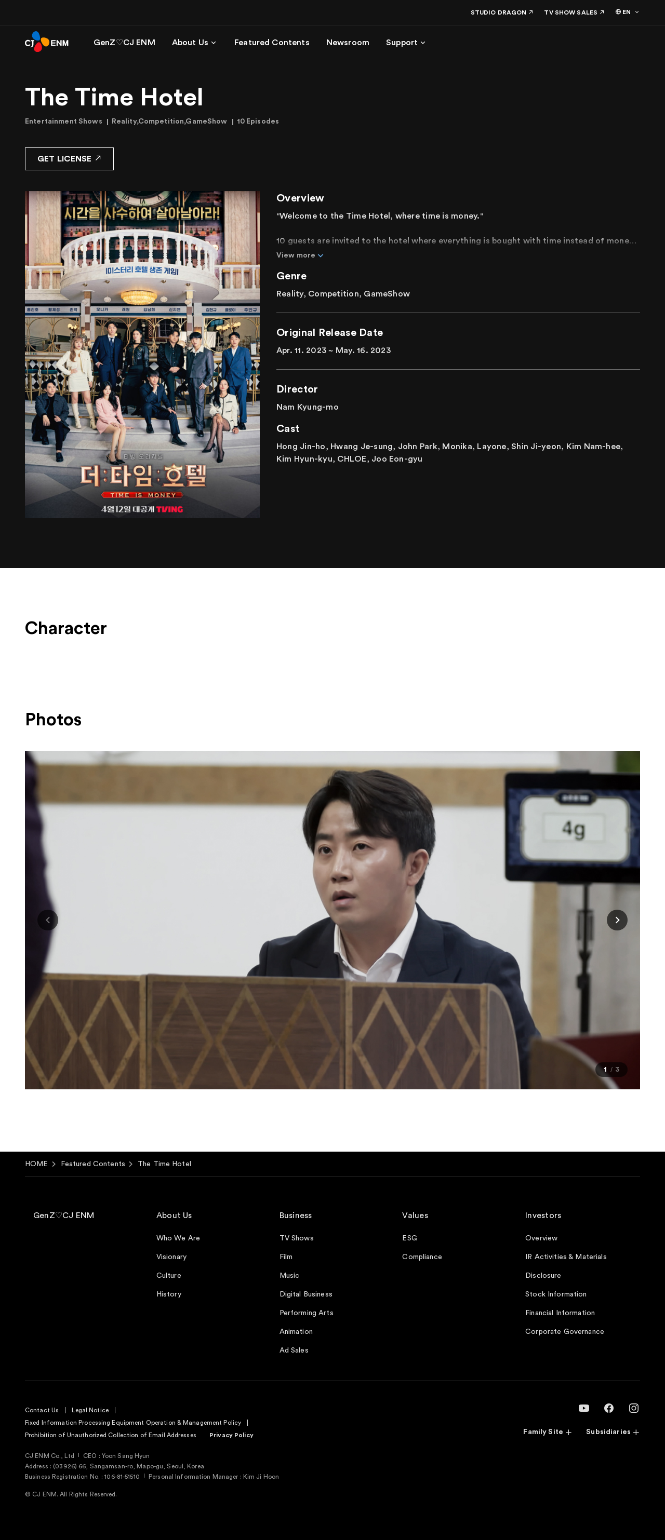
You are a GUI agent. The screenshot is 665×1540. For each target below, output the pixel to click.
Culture (168, 1275)
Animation (296, 1331)
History (168, 1294)
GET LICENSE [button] (69, 158)
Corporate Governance (564, 1331)
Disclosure (543, 1275)
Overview (541, 1238)
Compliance (422, 1257)
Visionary (171, 1257)
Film (286, 1257)
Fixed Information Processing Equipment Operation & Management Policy (133, 1423)
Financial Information (560, 1313)
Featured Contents (93, 1164)
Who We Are (178, 1238)
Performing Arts (307, 1313)
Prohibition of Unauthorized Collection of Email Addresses (110, 1435)
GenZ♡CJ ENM (64, 1215)
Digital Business (306, 1294)
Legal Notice (90, 1410)
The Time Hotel (164, 1164)
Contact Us (42, 1410)
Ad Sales (294, 1350)
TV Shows (297, 1238)
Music (290, 1275)
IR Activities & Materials (566, 1257)
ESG (409, 1238)
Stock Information (556, 1294)
